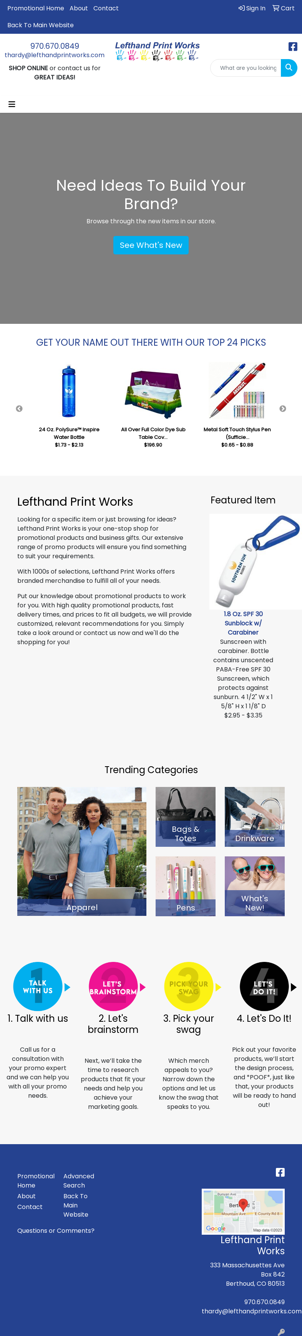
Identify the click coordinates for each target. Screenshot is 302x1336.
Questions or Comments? (56, 1230)
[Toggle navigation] (12, 104)
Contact (106, 8)
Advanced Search (78, 1181)
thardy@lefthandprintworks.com (55, 55)
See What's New (151, 245)
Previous (19, 409)
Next (283, 409)
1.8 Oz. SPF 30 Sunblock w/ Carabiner (243, 623)
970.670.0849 (54, 46)
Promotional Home (35, 8)
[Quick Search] (245, 68)
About (79, 8)
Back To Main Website (40, 25)
